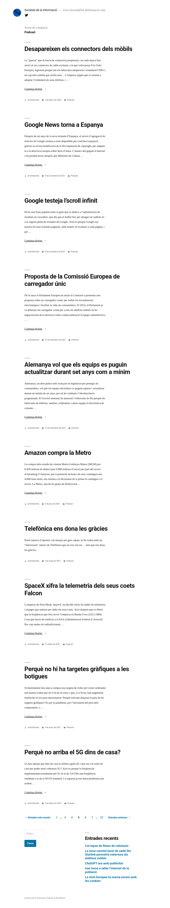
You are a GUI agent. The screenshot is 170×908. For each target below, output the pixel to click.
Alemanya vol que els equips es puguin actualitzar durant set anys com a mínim (77, 368)
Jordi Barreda (33, 100)
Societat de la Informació (40, 10)
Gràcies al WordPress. (56, 898)
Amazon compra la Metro (57, 452)
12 (101, 817)
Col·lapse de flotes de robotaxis (107, 846)
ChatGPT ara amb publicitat (104, 863)
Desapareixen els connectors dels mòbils (78, 48)
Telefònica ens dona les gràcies (66, 528)
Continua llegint (35, 89)
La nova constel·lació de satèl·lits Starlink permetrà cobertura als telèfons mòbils (108, 854)
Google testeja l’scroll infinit (60, 200)
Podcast (70, 100)
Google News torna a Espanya (63, 124)
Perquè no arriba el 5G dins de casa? (72, 752)
